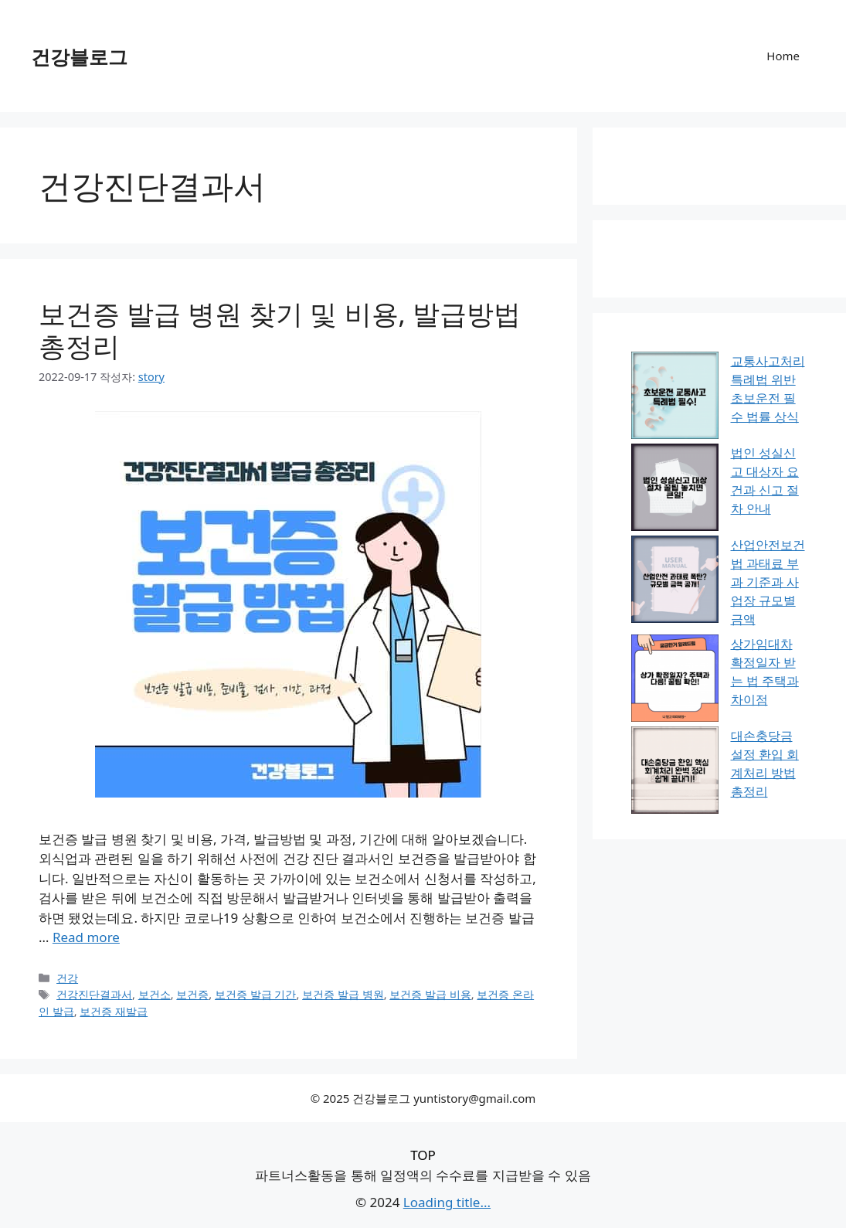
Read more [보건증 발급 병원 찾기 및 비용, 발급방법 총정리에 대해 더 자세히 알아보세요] (86, 937)
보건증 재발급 (114, 1011)
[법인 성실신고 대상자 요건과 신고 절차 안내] (675, 490)
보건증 (192, 994)
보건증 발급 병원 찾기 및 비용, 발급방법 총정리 (280, 329)
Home (783, 55)
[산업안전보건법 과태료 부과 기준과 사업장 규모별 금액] (675, 582)
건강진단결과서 (94, 994)
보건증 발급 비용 (430, 994)
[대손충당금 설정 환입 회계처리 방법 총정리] (675, 772)
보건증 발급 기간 (256, 994)
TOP (423, 1155)
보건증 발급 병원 (343, 994)
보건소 (154, 994)
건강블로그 (79, 56)
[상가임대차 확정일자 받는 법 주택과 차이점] (675, 680)
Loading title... (447, 1202)
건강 (67, 978)
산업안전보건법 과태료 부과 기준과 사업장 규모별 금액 (768, 582)
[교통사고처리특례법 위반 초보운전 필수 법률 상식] (675, 398)
